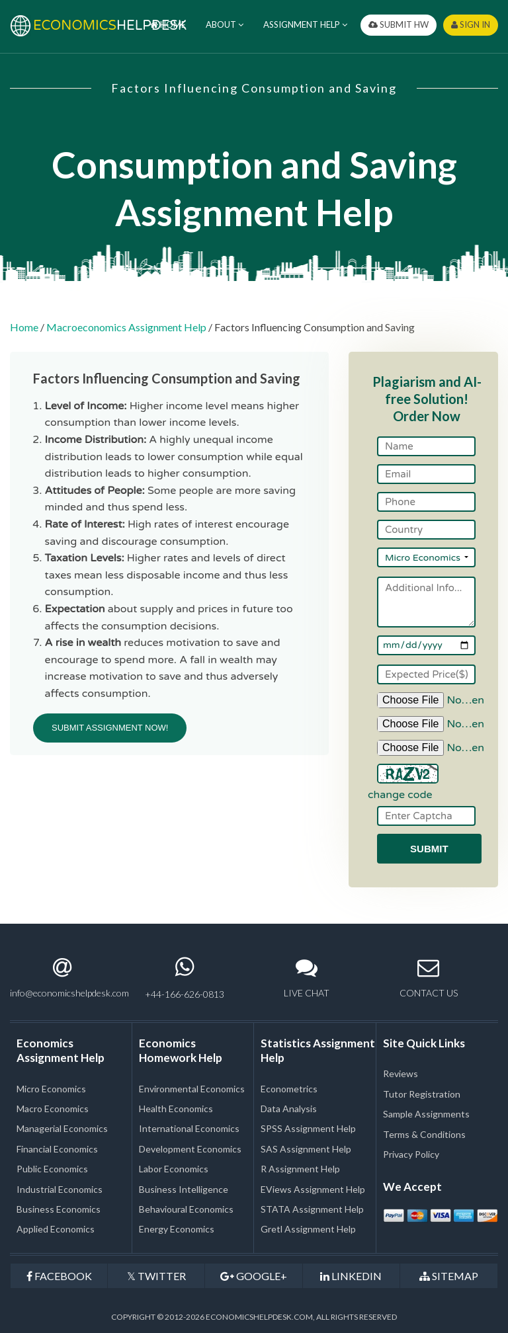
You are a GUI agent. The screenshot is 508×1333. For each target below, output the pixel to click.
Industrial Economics (60, 1189)
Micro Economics (51, 1088)
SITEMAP (448, 1276)
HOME (168, 24)
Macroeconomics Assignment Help (126, 327)
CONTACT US (428, 977)
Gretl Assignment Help (308, 1228)
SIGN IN (470, 24)
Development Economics (190, 1148)
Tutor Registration (421, 1094)
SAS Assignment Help (306, 1148)
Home (24, 327)
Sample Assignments (426, 1113)
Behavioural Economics (186, 1209)
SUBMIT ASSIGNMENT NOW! (110, 728)
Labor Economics (173, 1168)
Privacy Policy (411, 1154)
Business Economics (59, 1209)
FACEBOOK (59, 1276)
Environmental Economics (192, 1088)
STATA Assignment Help (312, 1209)
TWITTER (156, 1276)
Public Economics (52, 1168)
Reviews (400, 1073)
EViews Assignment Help (313, 1189)
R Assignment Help (300, 1168)
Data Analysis (289, 1108)
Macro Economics (53, 1108)
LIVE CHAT (306, 977)
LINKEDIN (351, 1276)
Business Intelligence (183, 1189)
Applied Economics (56, 1228)
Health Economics (176, 1108)
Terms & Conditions (424, 1134)
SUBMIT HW (398, 24)
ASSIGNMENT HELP (305, 24)
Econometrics (289, 1088)
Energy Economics (176, 1228)
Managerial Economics (62, 1128)
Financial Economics (57, 1148)
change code (400, 794)
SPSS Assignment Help (308, 1128)
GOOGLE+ (253, 1276)
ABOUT (224, 24)
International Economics (189, 1128)
